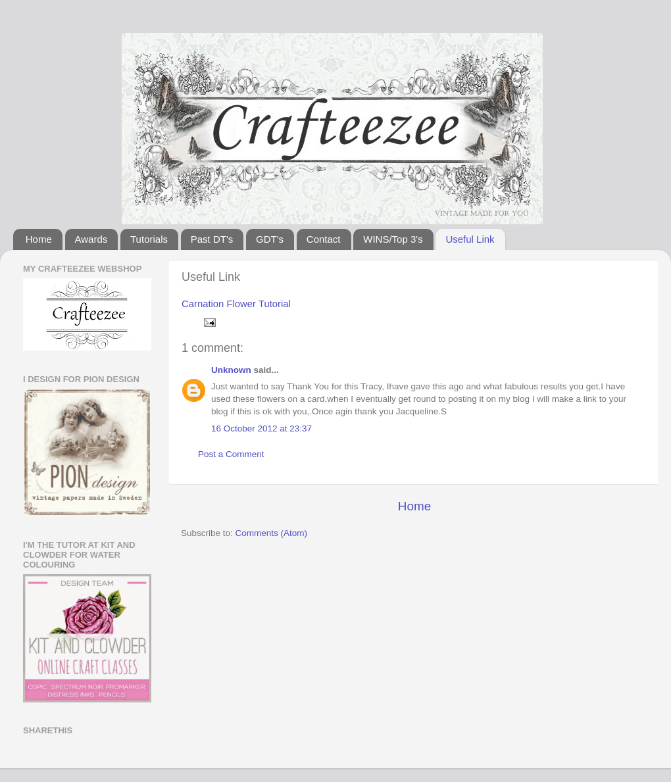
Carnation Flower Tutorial (236, 304)
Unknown (231, 370)
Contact (324, 239)
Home (39, 239)
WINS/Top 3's (392, 239)
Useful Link (469, 239)
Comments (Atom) (272, 533)
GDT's (270, 239)
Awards (91, 239)
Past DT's (212, 239)
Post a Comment (231, 454)
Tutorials (149, 239)
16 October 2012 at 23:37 (261, 428)
